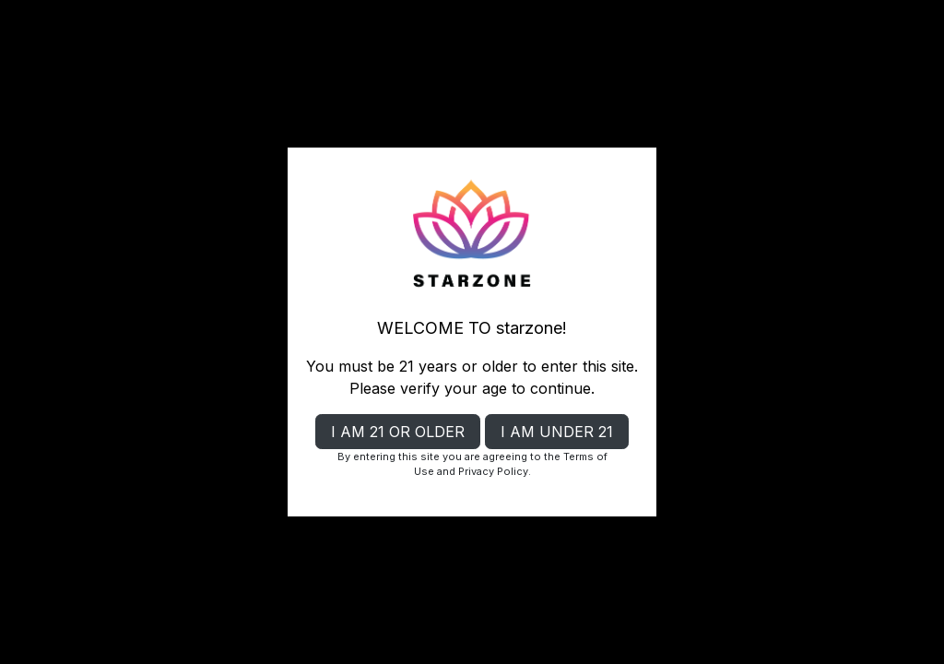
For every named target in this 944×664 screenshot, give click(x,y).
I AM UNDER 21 (557, 431)
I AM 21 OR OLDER (398, 431)
